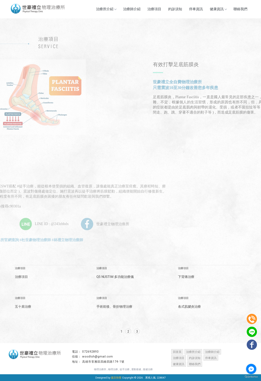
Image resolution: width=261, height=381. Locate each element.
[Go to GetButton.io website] (251, 376)
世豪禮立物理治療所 (105, 224)
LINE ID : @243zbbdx (44, 224)
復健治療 (148, 369)
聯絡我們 (240, 9)
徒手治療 (124, 369)
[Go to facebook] (251, 369)
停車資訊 (196, 9)
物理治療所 (100, 369)
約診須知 (175, 9)
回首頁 (177, 351)
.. (144, 377)
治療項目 (154, 9)
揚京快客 (116, 377)
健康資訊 (218, 9)
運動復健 (136, 369)
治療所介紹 (106, 9)
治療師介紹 (131, 9)
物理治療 (113, 369)
